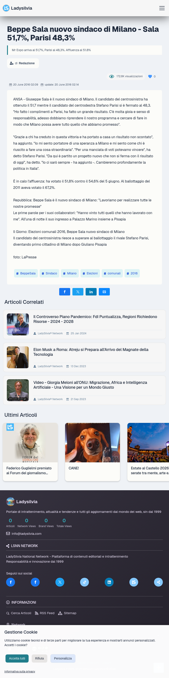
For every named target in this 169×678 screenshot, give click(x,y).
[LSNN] (133, 582)
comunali (112, 273)
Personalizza (63, 662)
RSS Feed (45, 613)
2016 (132, 273)
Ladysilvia (17, 8)
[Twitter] (59, 582)
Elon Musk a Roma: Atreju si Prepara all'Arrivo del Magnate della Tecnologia (91, 352)
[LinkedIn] (109, 582)
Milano (70, 273)
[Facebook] (10, 582)
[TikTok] (84, 582)
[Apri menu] (162, 8)
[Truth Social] (158, 582)
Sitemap (67, 613)
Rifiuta (39, 662)
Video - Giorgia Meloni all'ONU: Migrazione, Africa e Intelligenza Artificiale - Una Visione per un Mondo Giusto (90, 385)
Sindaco (49, 273)
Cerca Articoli (18, 613)
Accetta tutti (17, 662)
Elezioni (90, 273)
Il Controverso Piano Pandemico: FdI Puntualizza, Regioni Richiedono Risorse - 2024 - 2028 (95, 319)
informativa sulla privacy (19, 675)
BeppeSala (26, 273)
